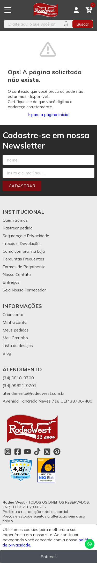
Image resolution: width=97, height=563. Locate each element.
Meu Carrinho (15, 337)
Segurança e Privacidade (26, 235)
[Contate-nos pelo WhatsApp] (89, 544)
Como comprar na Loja (24, 251)
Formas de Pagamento (24, 266)
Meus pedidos (16, 330)
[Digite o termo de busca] (31, 24)
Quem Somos (15, 220)
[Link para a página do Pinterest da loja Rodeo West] (57, 451)
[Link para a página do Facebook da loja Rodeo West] (17, 451)
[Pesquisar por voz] (65, 24)
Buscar (82, 24)
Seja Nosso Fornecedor (24, 289)
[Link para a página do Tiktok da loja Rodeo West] (37, 451)
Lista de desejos (18, 345)
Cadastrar (22, 185)
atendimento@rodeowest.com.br (34, 393)
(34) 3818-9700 (18, 377)
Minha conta (15, 322)
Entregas (11, 282)
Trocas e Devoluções (22, 243)
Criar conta (13, 314)
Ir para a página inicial (48, 114)
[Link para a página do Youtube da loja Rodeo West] (27, 451)
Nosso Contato (17, 274)
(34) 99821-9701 (19, 385)
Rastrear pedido (18, 227)
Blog (7, 353)
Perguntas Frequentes (23, 258)
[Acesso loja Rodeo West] (76, 10)
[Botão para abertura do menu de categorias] (8, 10)
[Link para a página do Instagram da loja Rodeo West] (7, 451)
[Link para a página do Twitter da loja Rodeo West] (47, 451)
